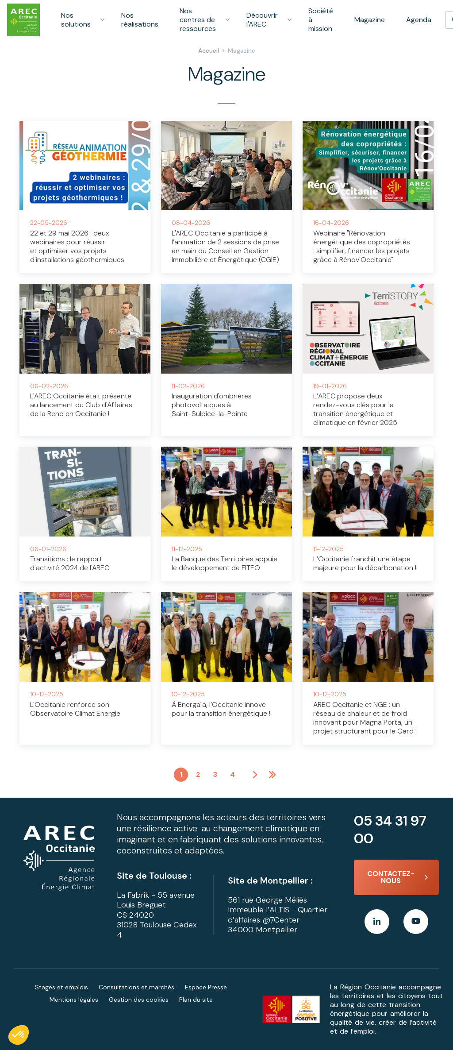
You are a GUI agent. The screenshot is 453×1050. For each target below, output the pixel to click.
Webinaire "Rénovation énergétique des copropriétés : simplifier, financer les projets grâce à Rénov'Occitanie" (361, 246)
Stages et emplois (61, 987)
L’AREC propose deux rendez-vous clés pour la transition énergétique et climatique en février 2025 (355, 409)
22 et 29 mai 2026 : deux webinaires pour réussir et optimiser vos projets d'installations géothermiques (77, 246)
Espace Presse (206, 987)
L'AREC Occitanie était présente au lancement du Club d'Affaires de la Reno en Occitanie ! (81, 404)
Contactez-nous (391, 877)
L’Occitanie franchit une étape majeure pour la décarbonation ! (364, 563)
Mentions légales (74, 1000)
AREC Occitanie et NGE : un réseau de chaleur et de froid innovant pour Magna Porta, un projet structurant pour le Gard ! (365, 718)
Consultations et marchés (136, 987)
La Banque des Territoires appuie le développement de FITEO (224, 563)
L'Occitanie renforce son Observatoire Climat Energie (75, 709)
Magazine (369, 19)
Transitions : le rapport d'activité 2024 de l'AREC (69, 563)
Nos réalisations (139, 20)
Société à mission (320, 19)
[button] (18, 1035)
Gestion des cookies (139, 1000)
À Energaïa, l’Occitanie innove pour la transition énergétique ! (221, 709)
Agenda (418, 19)
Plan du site (196, 1000)
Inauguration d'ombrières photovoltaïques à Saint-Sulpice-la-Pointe (212, 404)
